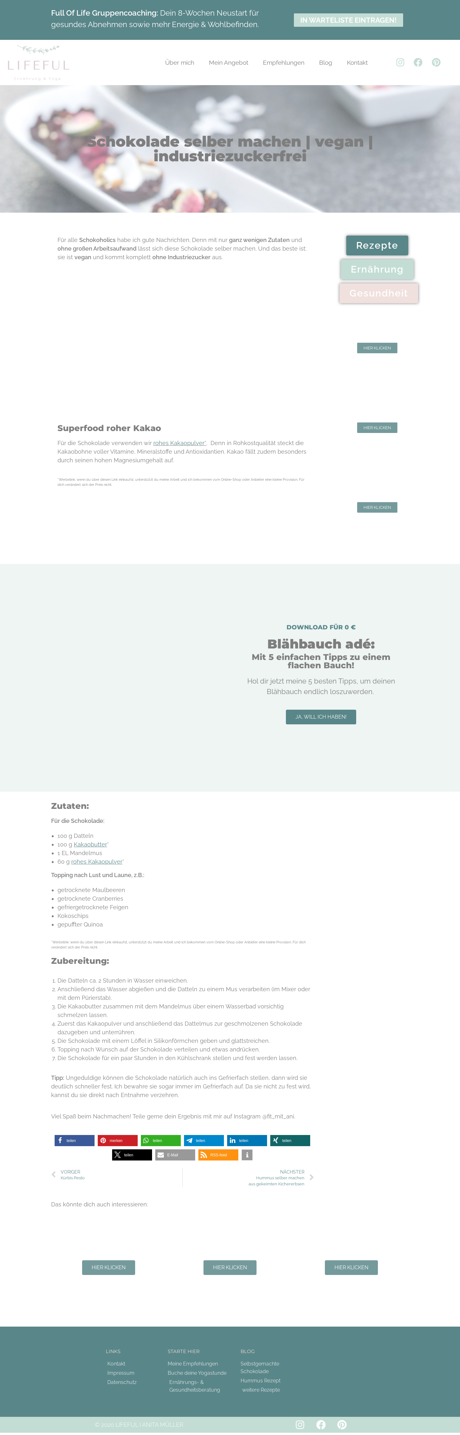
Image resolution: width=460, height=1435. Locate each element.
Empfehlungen (283, 62)
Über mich (179, 62)
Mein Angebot (228, 62)
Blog (325, 62)
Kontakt (357, 62)
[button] (75, 1140)
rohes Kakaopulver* (179, 443)
